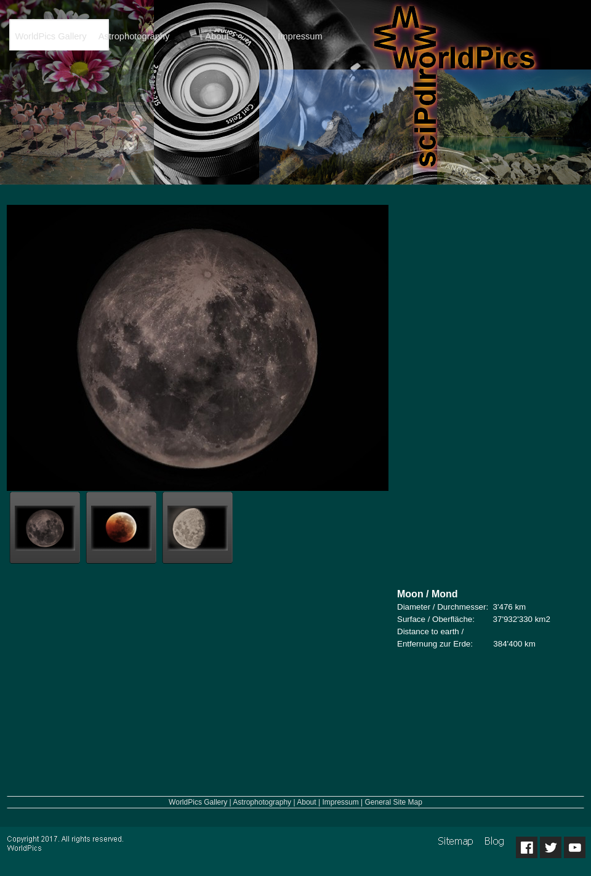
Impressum (340, 802)
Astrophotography (262, 802)
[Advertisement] (489, 390)
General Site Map (393, 802)
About (306, 802)
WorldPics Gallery (198, 802)
